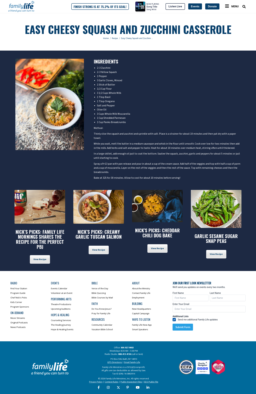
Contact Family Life (141, 293)
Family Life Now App (142, 324)
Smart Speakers (140, 329)
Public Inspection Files (131, 381)
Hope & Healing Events (62, 329)
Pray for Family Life (101, 313)
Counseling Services (61, 320)
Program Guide (17, 293)
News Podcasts (18, 327)
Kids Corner (16, 302)
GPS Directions (114, 362)
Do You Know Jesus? (102, 308)
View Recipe (39, 259)
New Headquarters (141, 308)
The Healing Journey (61, 324)
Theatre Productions (61, 304)
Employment (138, 297)
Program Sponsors (19, 306)
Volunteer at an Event (61, 293)
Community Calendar (102, 324)
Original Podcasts (19, 322)
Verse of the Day (100, 288)
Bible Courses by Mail (102, 297)
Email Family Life (132, 362)
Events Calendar (59, 288)
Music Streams (17, 318)
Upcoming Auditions (61, 308)
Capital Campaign (140, 313)
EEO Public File (151, 381)
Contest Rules (111, 381)
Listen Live (175, 6)
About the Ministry (141, 288)
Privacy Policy (96, 381)
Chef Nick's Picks (18, 297)
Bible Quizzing (99, 293)
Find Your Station (18, 288)
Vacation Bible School (102, 329)
